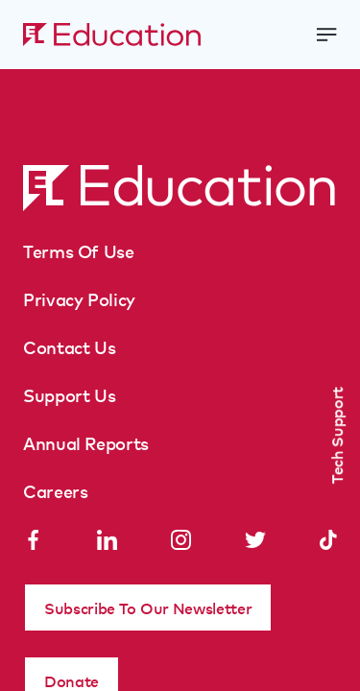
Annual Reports (86, 442)
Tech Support (336, 435)
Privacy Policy (79, 298)
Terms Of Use (78, 250)
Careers (55, 490)
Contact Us (69, 346)
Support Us (69, 394)
